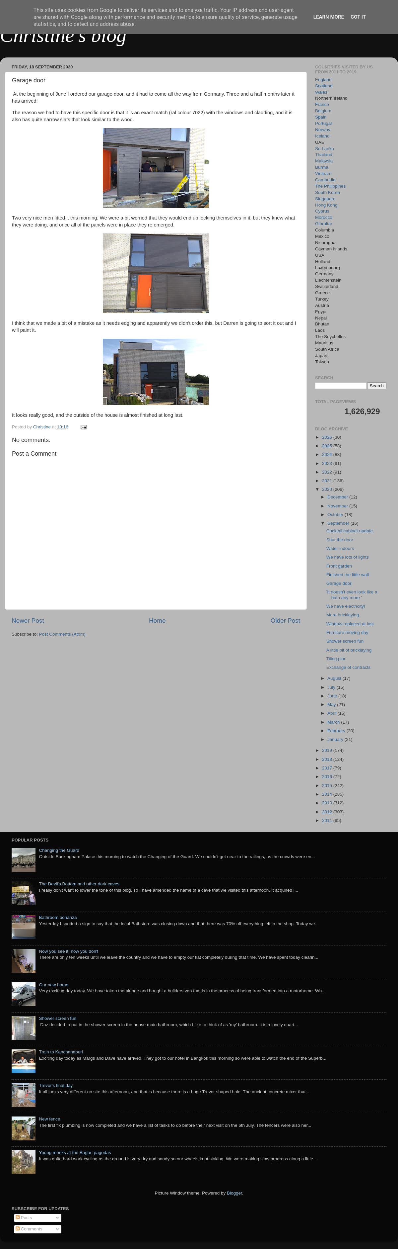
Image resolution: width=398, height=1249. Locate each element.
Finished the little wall (347, 574)
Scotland (324, 85)
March (334, 722)
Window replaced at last (350, 623)
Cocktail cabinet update (349, 530)
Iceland (322, 136)
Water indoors (340, 548)
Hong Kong (326, 205)
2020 (327, 489)
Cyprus (322, 211)
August (335, 678)
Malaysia (324, 160)
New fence (49, 1118)
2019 (327, 750)
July (332, 687)
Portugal (323, 123)
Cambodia (325, 179)
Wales (321, 92)
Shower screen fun (345, 641)
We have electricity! (345, 606)
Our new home (53, 984)
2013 (327, 802)
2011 (327, 820)
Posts (24, 1217)
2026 (327, 437)
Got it (358, 17)
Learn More (328, 17)
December (338, 496)
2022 (327, 472)
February (337, 730)
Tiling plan (336, 658)
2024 (327, 454)
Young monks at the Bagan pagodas (75, 1152)
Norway (322, 129)
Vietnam (323, 173)
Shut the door (339, 539)
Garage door (339, 583)
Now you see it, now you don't (68, 951)
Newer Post (28, 620)
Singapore (325, 198)
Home (157, 620)
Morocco (323, 217)
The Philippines (330, 186)
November (338, 505)
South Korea (327, 192)
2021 (327, 480)
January (336, 739)
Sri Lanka (324, 148)
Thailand (323, 154)
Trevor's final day (56, 1085)
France (322, 104)
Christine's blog (63, 35)
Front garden (339, 566)
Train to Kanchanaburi (61, 1051)
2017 (327, 767)
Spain (321, 117)
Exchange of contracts (348, 667)
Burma (321, 167)
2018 (327, 759)
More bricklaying (342, 614)
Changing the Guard (59, 850)
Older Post (285, 620)
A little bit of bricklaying (349, 650)
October (336, 514)
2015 (327, 785)
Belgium (323, 110)
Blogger (234, 1193)
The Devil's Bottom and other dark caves (79, 883)
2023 (327, 463)
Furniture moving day (347, 632)
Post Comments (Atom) (62, 634)
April (332, 713)
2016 (327, 776)
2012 (327, 811)
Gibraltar (323, 223)
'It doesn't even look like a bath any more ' (351, 594)
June (332, 695)
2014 (327, 794)
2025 (327, 445)
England (323, 79)
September (339, 523)
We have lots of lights (347, 557)
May (332, 704)
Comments (29, 1228)
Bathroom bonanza (58, 917)
